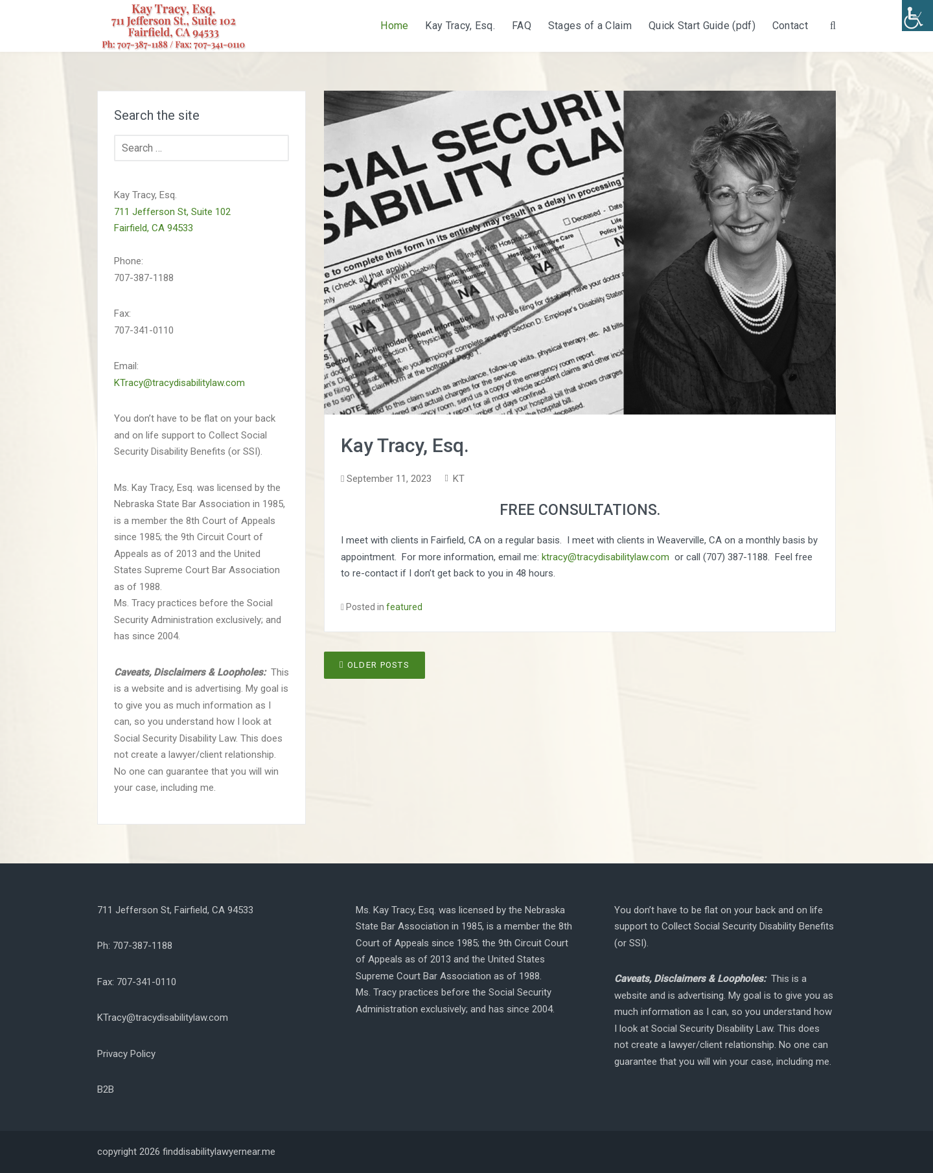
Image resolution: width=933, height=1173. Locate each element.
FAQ (521, 25)
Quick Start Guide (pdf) (702, 25)
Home (394, 25)
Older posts (378, 665)
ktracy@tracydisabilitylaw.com (605, 557)
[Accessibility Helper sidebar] (917, 15)
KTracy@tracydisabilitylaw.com (179, 383)
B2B (105, 1089)
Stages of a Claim (590, 25)
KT (459, 478)
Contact (790, 25)
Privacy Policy (126, 1054)
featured (404, 607)
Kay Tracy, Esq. (460, 25)
